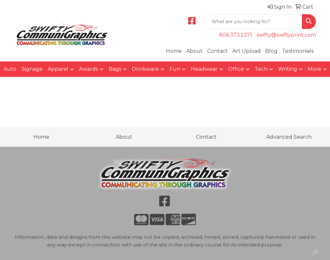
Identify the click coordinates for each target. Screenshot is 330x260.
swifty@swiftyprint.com (286, 35)
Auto (10, 69)
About (194, 51)
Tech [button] (261, 69)
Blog (271, 51)
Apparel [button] (58, 69)
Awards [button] (88, 69)
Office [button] (236, 69)
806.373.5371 (235, 35)
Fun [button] (175, 69)
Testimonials (298, 51)
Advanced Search (289, 137)
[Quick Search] (252, 21)
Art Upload (246, 51)
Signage (32, 69)
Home (174, 51)
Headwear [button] (204, 69)
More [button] (314, 69)
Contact (217, 51)
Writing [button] (287, 69)
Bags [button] (115, 69)
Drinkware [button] (145, 69)
